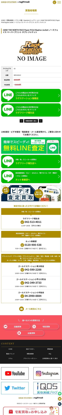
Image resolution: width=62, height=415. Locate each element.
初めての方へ (30, 349)
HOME (10, 349)
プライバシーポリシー (30, 358)
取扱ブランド (10, 354)
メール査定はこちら (30, 309)
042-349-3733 (31, 283)
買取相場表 (30, 354)
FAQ (50, 354)
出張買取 (26, 333)
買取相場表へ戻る (31, 121)
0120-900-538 (31, 245)
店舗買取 (12, 326)
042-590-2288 (31, 270)
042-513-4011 (31, 222)
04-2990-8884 (31, 296)
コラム (10, 358)
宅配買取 (41, 326)
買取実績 (50, 349)
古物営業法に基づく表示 (50, 358)
